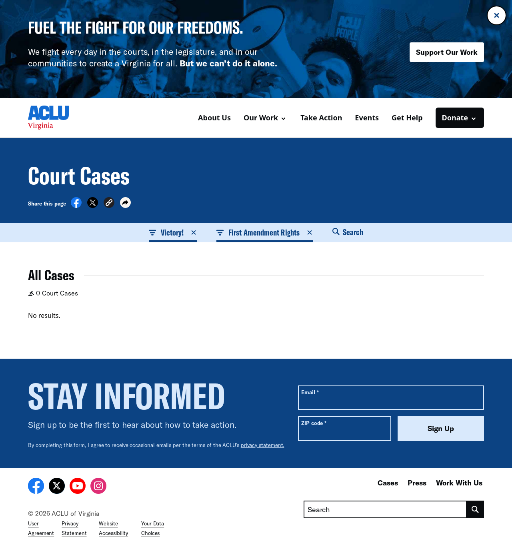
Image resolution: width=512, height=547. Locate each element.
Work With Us (459, 482)
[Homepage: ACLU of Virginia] (56, 118)
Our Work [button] (261, 117)
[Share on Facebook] (76, 205)
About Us (214, 117)
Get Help (407, 117)
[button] (109, 203)
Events (367, 117)
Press (417, 482)
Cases (388, 482)
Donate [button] (455, 117)
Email (309, 392)
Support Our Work (447, 52)
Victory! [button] (173, 232)
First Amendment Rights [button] (264, 232)
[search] (475, 509)
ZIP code (313, 422)
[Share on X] (92, 205)
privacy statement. (262, 445)
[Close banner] (496, 15)
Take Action (321, 117)
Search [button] (348, 232)
